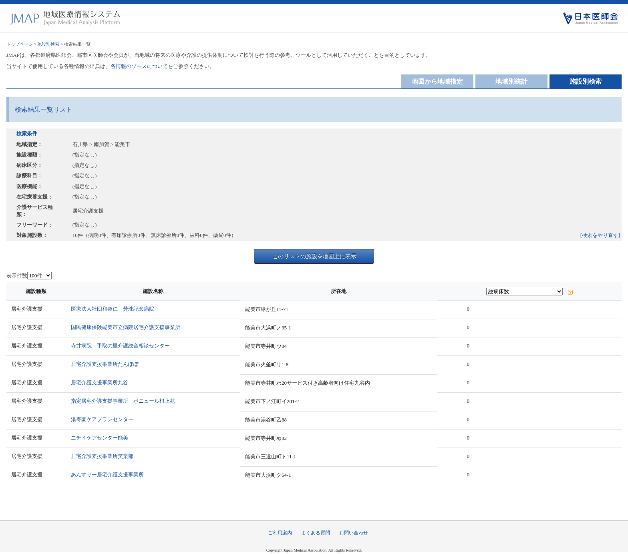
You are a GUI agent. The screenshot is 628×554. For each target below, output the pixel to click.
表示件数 (16, 276)
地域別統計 (511, 81)
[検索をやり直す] (600, 235)
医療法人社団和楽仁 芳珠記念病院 (112, 309)
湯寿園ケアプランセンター (102, 419)
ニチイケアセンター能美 (99, 438)
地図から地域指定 (437, 81)
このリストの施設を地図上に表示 (314, 256)
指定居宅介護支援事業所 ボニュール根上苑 (123, 401)
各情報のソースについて (139, 66)
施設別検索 (48, 44)
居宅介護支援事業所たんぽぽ (105, 364)
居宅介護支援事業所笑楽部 (102, 456)
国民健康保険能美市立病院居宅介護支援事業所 (125, 327)
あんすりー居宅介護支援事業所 (107, 475)
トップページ (19, 44)
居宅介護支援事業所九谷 (99, 382)
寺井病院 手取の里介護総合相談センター (120, 346)
